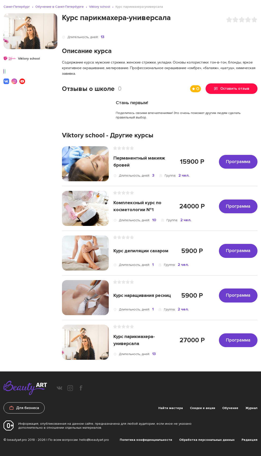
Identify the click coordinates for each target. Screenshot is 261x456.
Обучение (230, 408)
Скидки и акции (202, 408)
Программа (238, 161)
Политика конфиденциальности (146, 440)
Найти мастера (170, 408)
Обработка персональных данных (207, 440)
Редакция (249, 440)
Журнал (251, 408)
